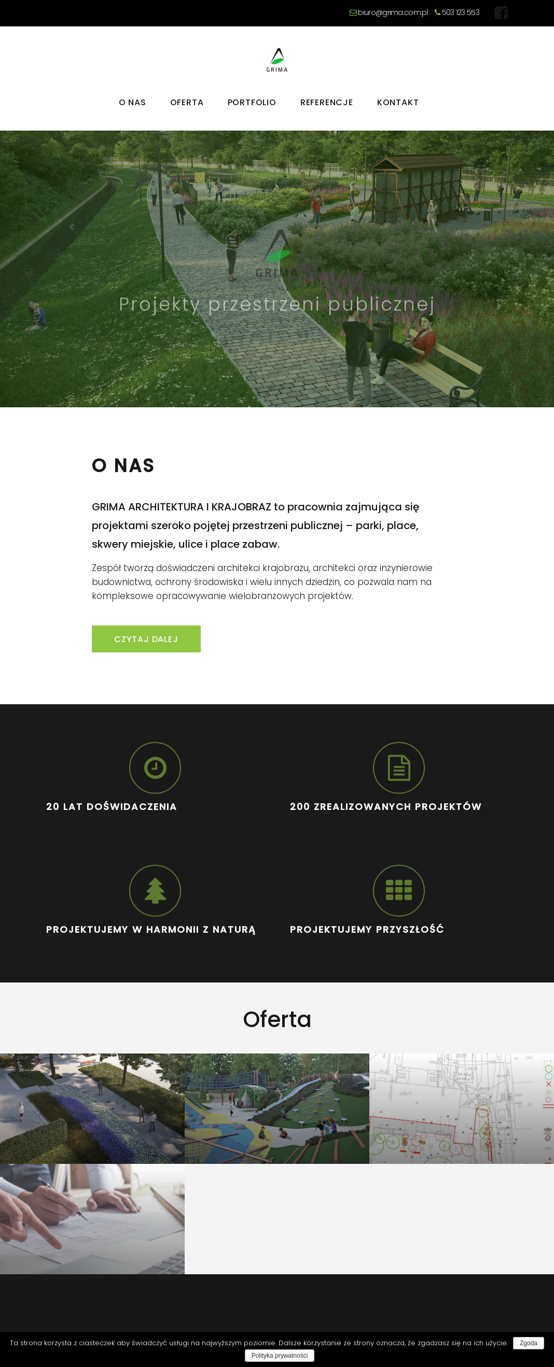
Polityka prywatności (280, 1355)
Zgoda (528, 1343)
